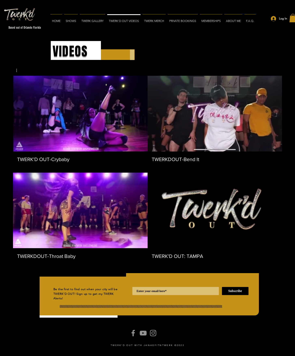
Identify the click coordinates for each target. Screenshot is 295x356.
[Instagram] (153, 333)
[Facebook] (133, 333)
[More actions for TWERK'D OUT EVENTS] (18, 70)
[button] (18, 70)
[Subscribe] (235, 291)
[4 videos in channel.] (147, 167)
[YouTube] (143, 333)
